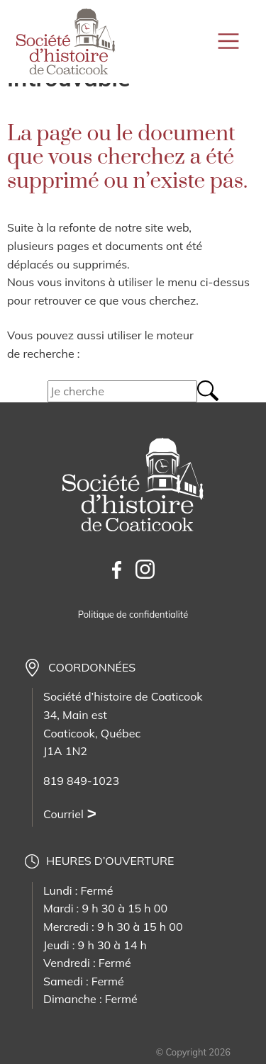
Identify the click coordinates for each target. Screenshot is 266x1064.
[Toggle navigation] (230, 41)
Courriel (63, 814)
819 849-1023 (81, 781)
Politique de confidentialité (133, 614)
